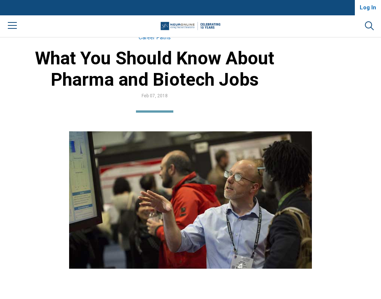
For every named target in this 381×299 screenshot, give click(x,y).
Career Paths (175, 45)
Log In (368, 7)
